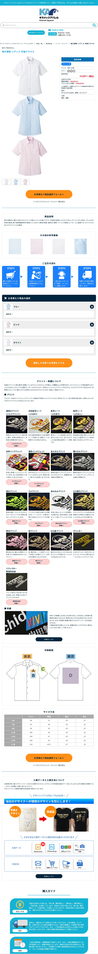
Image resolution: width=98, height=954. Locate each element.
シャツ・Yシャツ (63, 43)
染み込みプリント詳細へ (61, 524)
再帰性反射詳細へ (17, 602)
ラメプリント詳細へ (39, 524)
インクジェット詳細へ (17, 482)
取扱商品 (50, 43)
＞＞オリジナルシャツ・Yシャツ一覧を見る (49, 201)
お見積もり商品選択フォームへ (49, 193)
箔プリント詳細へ (39, 562)
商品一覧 (41, 43)
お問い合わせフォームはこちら (36, 32)
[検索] (94, 24)
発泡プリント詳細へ (16, 562)
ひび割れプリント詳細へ (84, 522)
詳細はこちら (49, 639)
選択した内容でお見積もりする (49, 362)
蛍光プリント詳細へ (16, 522)
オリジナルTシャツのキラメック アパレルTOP (17, 43)
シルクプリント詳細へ (17, 445)
